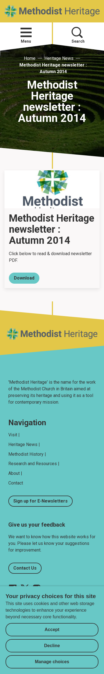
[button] (26, 32)
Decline (52, 645)
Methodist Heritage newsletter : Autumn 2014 (53, 68)
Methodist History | (27, 454)
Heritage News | (24, 444)
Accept (52, 629)
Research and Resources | (33, 463)
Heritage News (58, 58)
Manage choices (52, 661)
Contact (15, 483)
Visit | (14, 434)
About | (15, 473)
